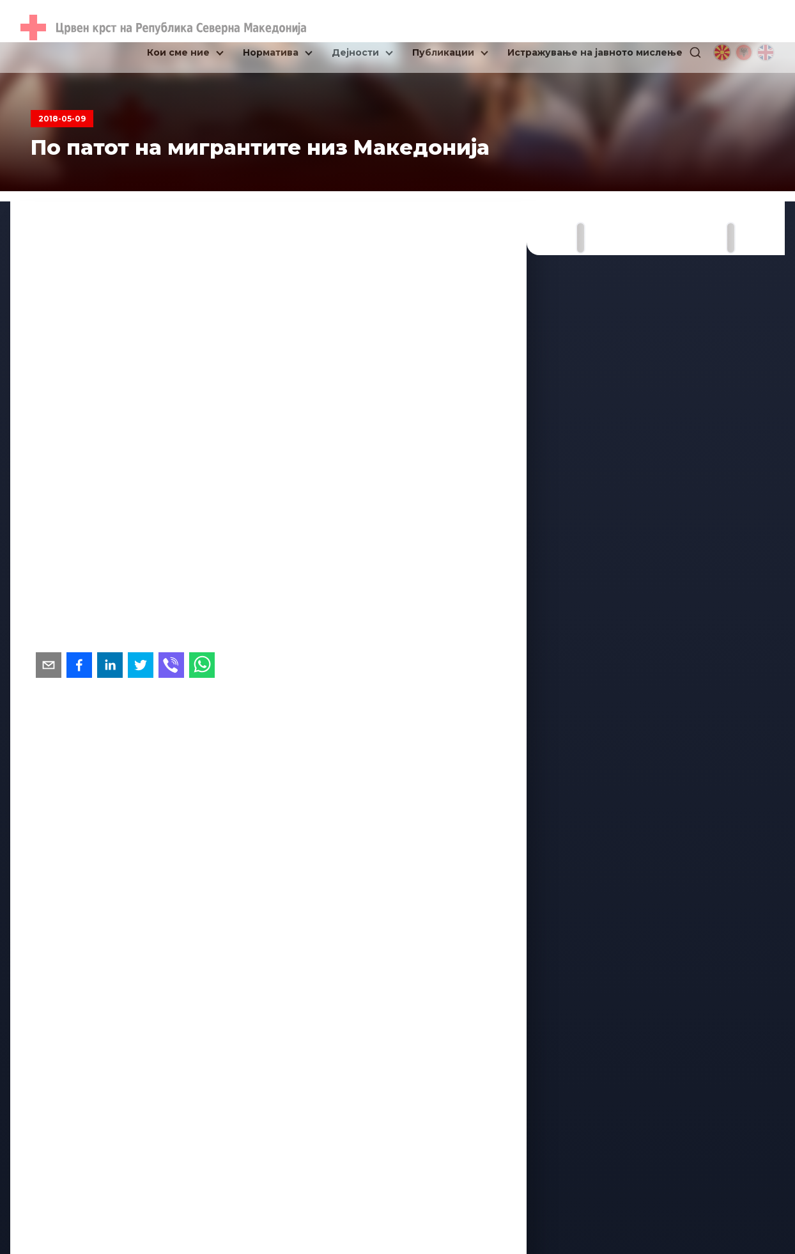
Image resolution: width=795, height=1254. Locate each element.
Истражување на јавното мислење (595, 52)
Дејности (355, 52)
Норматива (270, 52)
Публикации (443, 52)
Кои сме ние (178, 52)
